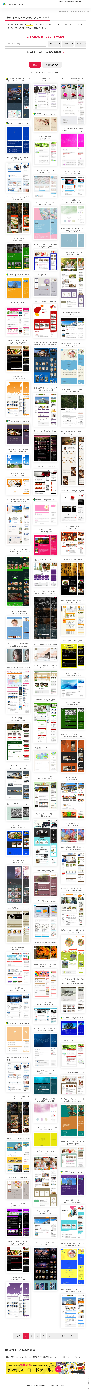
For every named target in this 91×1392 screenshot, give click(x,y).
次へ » (73, 1335)
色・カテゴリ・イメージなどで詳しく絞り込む (44, 52)
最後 (64, 1335)
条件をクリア (52, 65)
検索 (35, 65)
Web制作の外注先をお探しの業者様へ (70, 1)
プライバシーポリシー (55, 1385)
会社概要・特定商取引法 (36, 1385)
